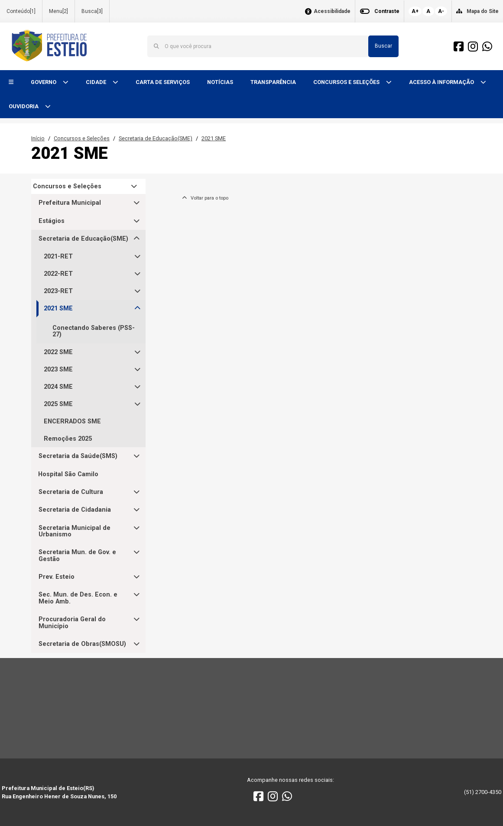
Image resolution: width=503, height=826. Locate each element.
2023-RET (58, 291)
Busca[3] (92, 11)
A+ (415, 11)
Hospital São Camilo (68, 474)
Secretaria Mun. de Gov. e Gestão (77, 555)
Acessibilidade (332, 11)
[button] (11, 82)
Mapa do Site (483, 11)
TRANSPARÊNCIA (273, 82)
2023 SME (58, 369)
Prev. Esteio (57, 577)
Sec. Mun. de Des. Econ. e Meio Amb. (78, 598)
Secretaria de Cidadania (75, 510)
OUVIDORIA (24, 106)
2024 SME (58, 387)
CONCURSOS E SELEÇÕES (347, 82)
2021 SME (213, 138)
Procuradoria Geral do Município (72, 622)
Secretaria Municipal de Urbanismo (74, 531)
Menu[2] (58, 11)
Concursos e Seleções (82, 138)
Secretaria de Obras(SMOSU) (82, 644)
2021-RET (58, 256)
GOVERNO (44, 82)
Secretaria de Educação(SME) (155, 138)
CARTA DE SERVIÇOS (163, 82)
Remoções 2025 (68, 439)
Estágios (52, 221)
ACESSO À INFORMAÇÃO (442, 82)
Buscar (383, 46)
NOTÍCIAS (220, 82)
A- (441, 11)
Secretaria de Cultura (71, 492)
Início (38, 138)
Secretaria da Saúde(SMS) (78, 456)
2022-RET (58, 274)
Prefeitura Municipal (70, 203)
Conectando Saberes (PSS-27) (93, 331)
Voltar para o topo (205, 198)
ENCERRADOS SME (72, 421)
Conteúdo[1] (21, 11)
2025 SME (58, 404)
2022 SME (58, 352)
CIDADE (96, 82)
